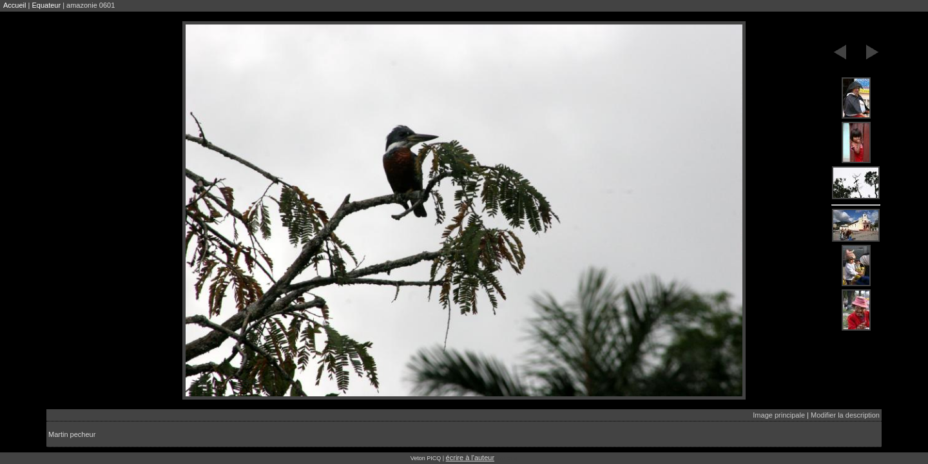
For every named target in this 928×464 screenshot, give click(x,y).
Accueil (14, 5)
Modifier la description (845, 415)
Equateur (46, 5)
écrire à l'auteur (470, 457)
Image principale (779, 415)
